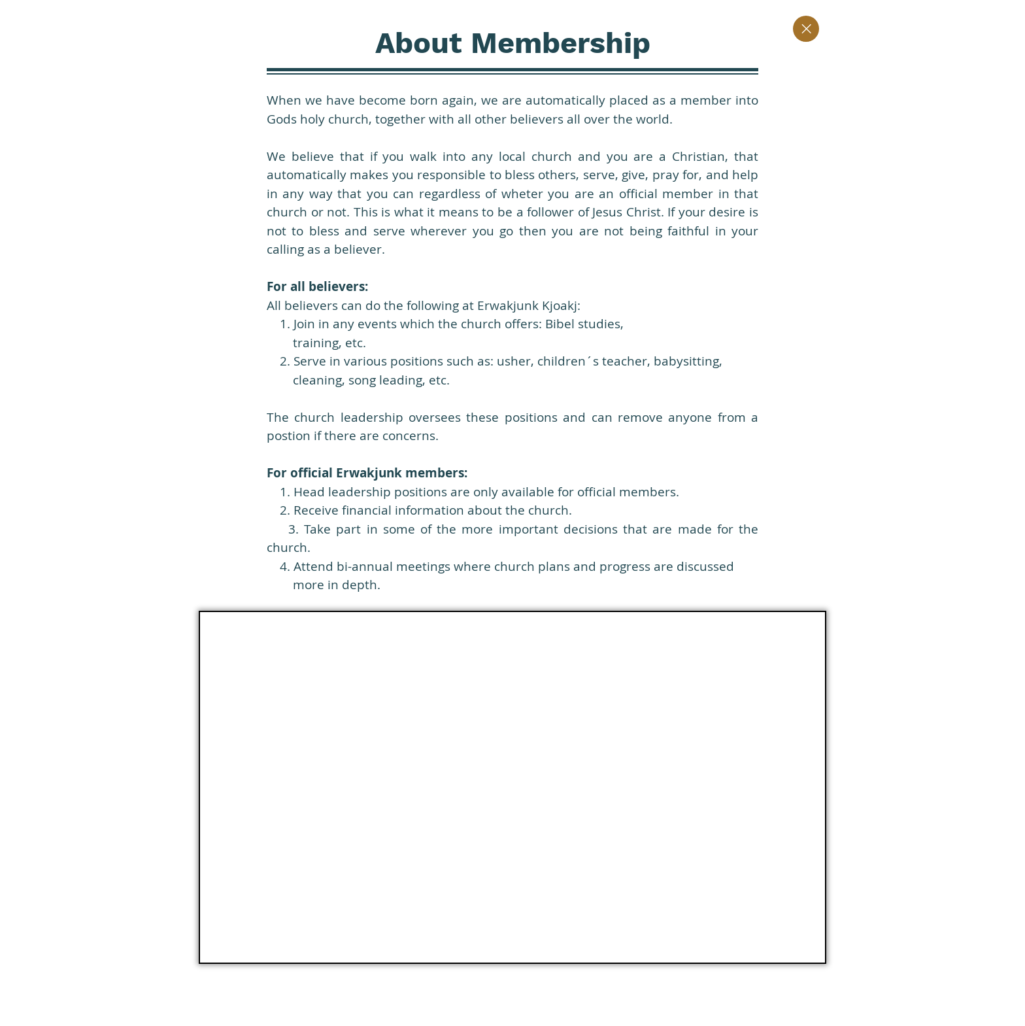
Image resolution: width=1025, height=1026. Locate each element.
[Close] (806, 29)
